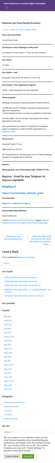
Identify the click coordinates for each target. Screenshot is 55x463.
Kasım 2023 (8, 353)
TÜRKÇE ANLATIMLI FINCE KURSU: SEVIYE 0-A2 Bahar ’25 (24, 296)
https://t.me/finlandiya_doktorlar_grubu (22, 193)
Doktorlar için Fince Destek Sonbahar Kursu (13, 237)
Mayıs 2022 (8, 385)
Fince (29, 223)
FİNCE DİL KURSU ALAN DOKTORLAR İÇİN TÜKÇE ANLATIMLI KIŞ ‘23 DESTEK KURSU (40, 240)
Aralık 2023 (8, 349)
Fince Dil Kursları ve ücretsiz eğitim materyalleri (24, 3)
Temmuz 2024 (9, 337)
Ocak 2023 (7, 373)
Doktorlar (44, 220)
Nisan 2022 (8, 389)
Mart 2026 (7, 316)
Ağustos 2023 (8, 365)
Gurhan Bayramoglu (40, 223)
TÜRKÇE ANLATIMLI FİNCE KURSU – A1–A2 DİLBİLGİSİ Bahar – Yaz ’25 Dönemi (27, 291)
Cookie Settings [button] (12, 456)
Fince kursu (8, 411)
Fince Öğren (8, 415)
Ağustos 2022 (8, 381)
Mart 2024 (7, 345)
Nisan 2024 (8, 341)
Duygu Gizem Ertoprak (11, 407)
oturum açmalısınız (27, 257)
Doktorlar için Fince (9, 223)
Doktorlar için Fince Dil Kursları (22, 220)
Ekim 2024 (7, 333)
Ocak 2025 (7, 328)
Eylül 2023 (7, 361)
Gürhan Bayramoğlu (10, 419)
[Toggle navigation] (7, 8)
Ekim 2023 (7, 357)
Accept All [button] (28, 456)
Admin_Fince (31, 30)
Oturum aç (7, 432)
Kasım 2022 (8, 377)
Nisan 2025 (8, 325)
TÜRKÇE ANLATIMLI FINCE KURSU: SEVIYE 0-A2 (20, 278)
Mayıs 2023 (8, 369)
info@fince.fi (9, 186)
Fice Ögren (22, 223)
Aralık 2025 (8, 320)
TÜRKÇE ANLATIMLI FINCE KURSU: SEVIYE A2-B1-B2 (22, 286)
